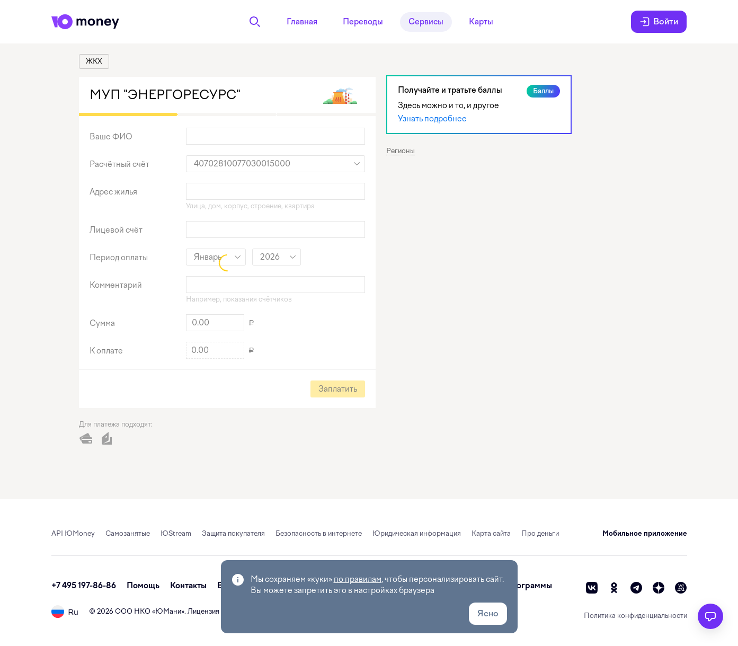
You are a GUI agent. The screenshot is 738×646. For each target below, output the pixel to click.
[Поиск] (254, 21)
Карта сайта (491, 533)
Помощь (143, 585)
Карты (481, 21)
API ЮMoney (73, 533)
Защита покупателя (233, 533)
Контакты (188, 585)
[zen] (658, 587)
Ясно (488, 613)
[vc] (680, 587)
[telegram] (636, 587)
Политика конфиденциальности (635, 616)
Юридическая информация (416, 533)
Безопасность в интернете (318, 533)
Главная (302, 21)
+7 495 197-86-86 (83, 585)
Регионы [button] (400, 151)
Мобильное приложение (644, 533)
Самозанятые (127, 533)
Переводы (363, 21)
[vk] (591, 587)
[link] (94, 61)
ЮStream (176, 533)
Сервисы (425, 21)
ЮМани (168, 611)
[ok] (614, 587)
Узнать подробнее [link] (432, 118)
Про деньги (540, 533)
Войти (658, 21)
